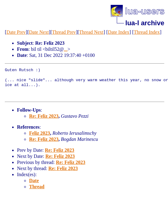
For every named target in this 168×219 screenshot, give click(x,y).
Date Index (118, 32)
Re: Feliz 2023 (44, 116)
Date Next (39, 32)
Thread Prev (64, 32)
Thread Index (147, 32)
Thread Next (91, 32)
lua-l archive (144, 23)
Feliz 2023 (39, 133)
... (66, 49)
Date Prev (16, 32)
